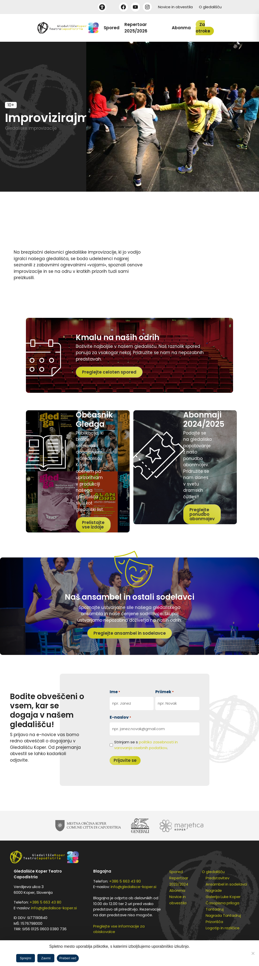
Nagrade (214, 890)
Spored (111, 28)
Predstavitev (217, 878)
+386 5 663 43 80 (45, 902)
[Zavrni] (252, 953)
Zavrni (46, 958)
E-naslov (120, 717)
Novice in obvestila (175, 6)
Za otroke (203, 27)
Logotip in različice (223, 928)
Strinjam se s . (146, 744)
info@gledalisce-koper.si (54, 908)
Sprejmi (25, 958)
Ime (115, 692)
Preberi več (68, 958)
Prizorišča (214, 921)
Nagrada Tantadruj (223, 915)
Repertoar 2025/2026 (135, 27)
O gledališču (210, 6)
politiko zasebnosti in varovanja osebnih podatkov (146, 744)
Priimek (164, 692)
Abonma (181, 28)
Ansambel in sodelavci (226, 884)
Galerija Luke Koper (223, 896)
